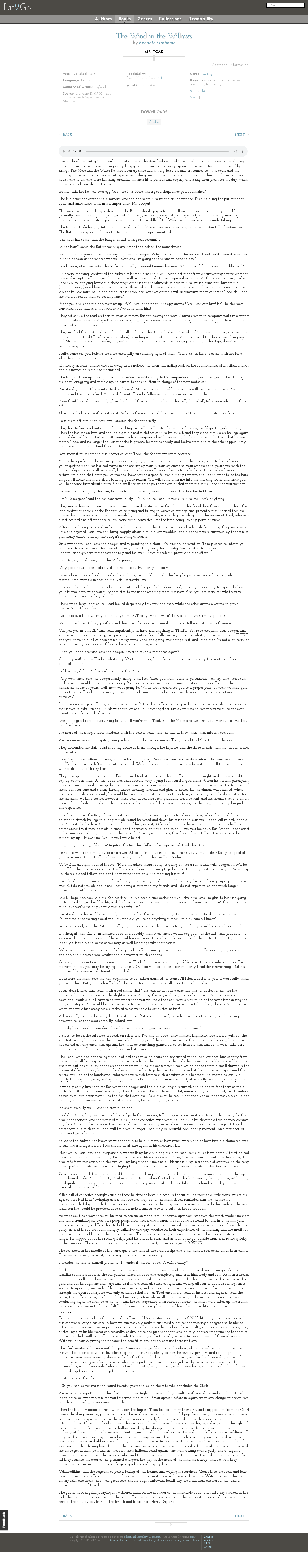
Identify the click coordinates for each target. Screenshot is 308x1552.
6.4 (160, 78)
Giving (208, 1546)
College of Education (159, 1540)
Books (125, 19)
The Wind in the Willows (154, 36)
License (208, 1536)
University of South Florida (185, 1540)
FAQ (207, 1543)
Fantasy (207, 74)
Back (67, 135)
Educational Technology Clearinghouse (143, 1537)
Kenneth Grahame (157, 43)
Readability (200, 19)
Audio (154, 122)
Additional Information (230, 65)
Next (240, 135)
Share (194, 97)
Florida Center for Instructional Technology (126, 1540)
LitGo (17, 8)
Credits (208, 1540)
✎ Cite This (198, 91)
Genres (144, 19)
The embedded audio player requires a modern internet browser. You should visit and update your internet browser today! (153, 151)
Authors (103, 19)
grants (193, 1537)
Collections (170, 19)
